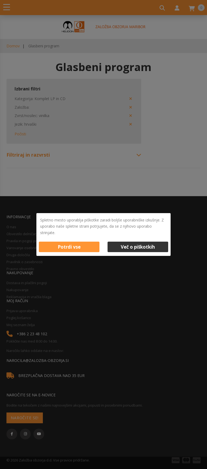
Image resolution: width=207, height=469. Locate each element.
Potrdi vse (69, 247)
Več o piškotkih (138, 247)
